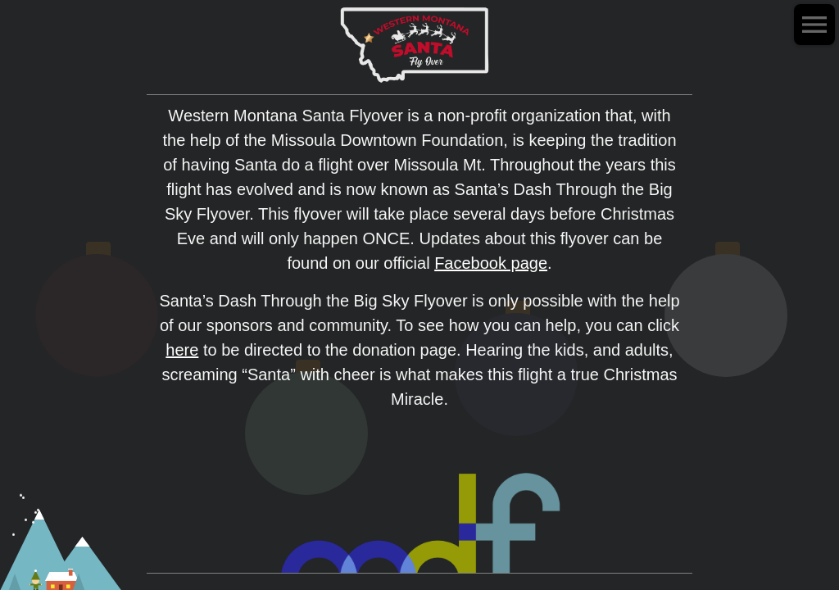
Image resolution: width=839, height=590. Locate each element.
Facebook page (490, 263)
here (182, 350)
